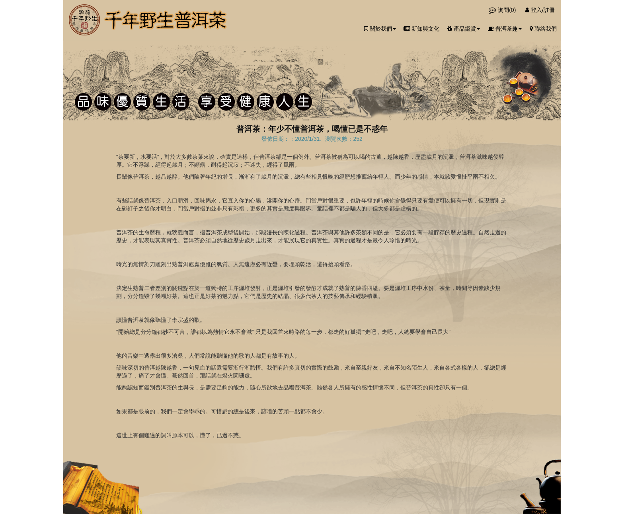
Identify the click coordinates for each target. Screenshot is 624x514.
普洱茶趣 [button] (505, 28)
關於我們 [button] (380, 28)
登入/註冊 (540, 10)
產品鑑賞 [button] (463, 28)
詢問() (503, 10)
